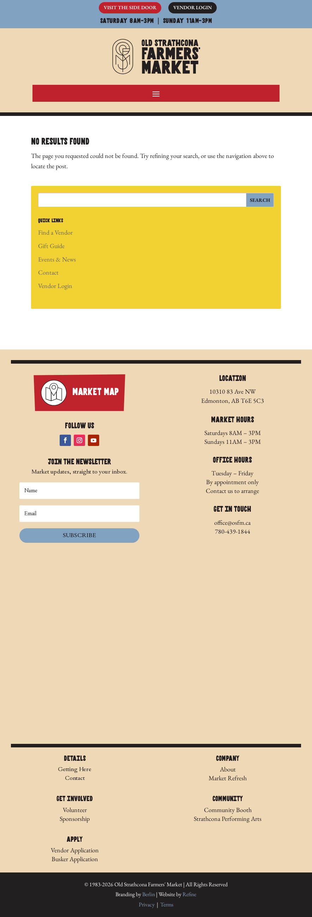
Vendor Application (75, 850)
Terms (166, 904)
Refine (189, 894)
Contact (48, 272)
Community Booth (228, 810)
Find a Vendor (55, 232)
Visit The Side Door (130, 7)
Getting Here (74, 769)
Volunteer (75, 810)
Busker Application (75, 859)
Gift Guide (51, 246)
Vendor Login (192, 7)
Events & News (57, 259)
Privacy (147, 904)
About (228, 769)
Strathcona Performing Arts (228, 819)
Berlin (148, 894)
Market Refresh (228, 778)
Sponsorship (75, 819)
